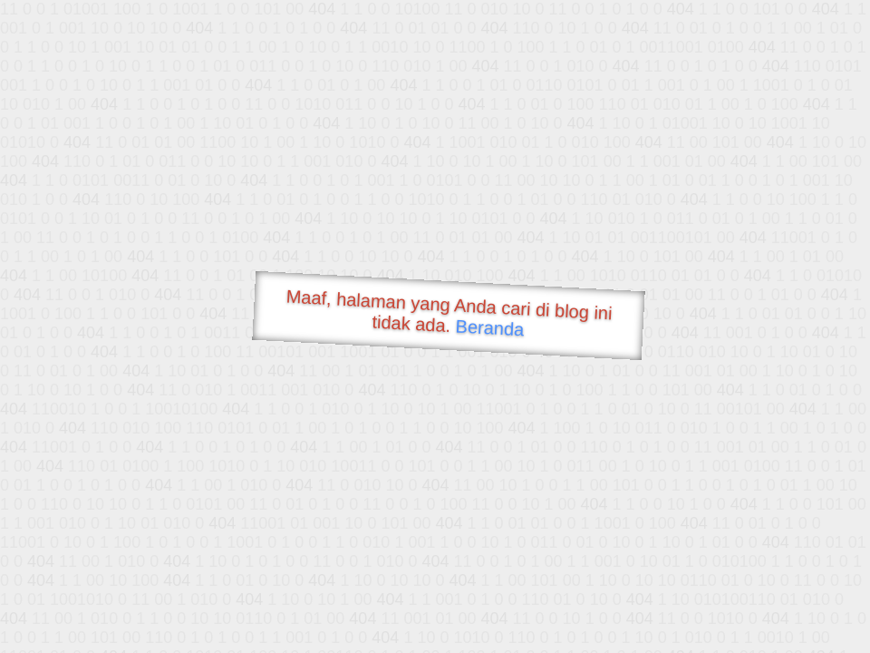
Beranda (490, 327)
